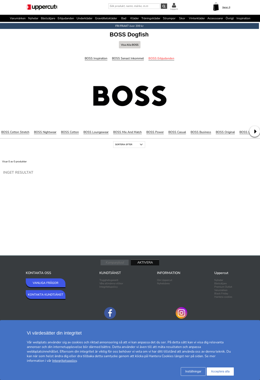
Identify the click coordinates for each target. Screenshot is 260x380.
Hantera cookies (223, 297)
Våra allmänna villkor (111, 283)
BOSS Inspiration (96, 58)
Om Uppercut (164, 280)
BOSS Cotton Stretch (15, 132)
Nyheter (33, 18)
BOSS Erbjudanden (161, 58)
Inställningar (193, 371)
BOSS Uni (246, 132)
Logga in (174, 9)
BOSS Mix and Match (127, 132)
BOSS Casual (177, 132)
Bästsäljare (48, 18)
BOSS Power (155, 132)
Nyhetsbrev (163, 283)
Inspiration (243, 18)
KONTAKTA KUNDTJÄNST (45, 295)
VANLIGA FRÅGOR (45, 283)
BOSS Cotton (70, 132)
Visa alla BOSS (129, 45)
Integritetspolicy (108, 286)
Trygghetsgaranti (108, 280)
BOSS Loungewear (96, 132)
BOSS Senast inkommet (128, 58)
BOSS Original (225, 132)
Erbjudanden (66, 18)
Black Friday (221, 293)
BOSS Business (201, 132)
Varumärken (18, 18)
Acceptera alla (220, 371)
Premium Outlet (223, 286)
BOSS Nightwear (45, 132)
